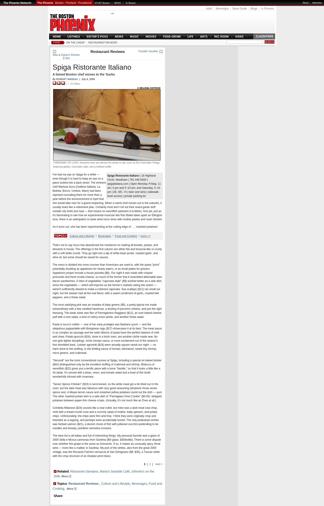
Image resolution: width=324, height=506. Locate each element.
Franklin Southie (148, 51)
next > (158, 464)
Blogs (254, 8)
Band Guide (239, 8)
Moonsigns (222, 8)
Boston (59, 3)
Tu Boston (130, 3)
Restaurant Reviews (102, 42)
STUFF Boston (102, 3)
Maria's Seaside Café (115, 471)
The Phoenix (45, 3)
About (306, 3)
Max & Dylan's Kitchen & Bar (66, 56)
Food (57, 42)
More (66, 476)
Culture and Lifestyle (82, 236)
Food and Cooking (126, 236)
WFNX (117, 3)
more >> (145, 236)
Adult (209, 8)
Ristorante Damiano (84, 471)
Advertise (317, 3)
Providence (85, 3)
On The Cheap (75, 42)
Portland (71, 3)
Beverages (104, 236)
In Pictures (267, 8)
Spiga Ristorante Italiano (92, 67)
